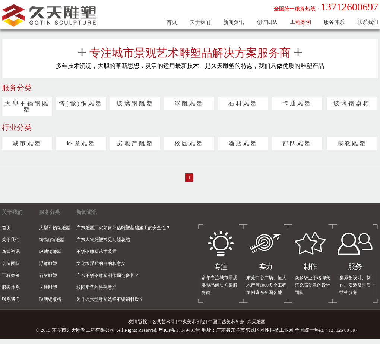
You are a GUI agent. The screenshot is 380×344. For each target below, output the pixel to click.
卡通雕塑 (297, 104)
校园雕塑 (189, 143)
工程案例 (300, 22)
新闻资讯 (233, 22)
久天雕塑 (256, 321)
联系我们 (367, 22)
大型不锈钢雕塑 (27, 107)
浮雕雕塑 (189, 104)
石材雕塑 (243, 104)
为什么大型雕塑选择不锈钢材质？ (109, 299)
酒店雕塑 (243, 143)
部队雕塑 (297, 143)
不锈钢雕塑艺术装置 (96, 251)
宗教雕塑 (352, 143)
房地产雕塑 (135, 143)
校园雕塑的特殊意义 (96, 287)
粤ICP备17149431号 (179, 330)
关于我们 (200, 22)
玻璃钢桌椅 (352, 104)
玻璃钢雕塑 (135, 104)
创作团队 (267, 22)
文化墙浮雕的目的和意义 (101, 263)
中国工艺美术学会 (226, 321)
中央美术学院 (191, 321)
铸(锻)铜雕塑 (81, 104)
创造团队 (11, 263)
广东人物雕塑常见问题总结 (103, 239)
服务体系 (334, 22)
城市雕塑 (27, 143)
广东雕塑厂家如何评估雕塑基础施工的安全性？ (123, 227)
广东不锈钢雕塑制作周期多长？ (107, 275)
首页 (172, 22)
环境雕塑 (81, 143)
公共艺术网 (163, 321)
